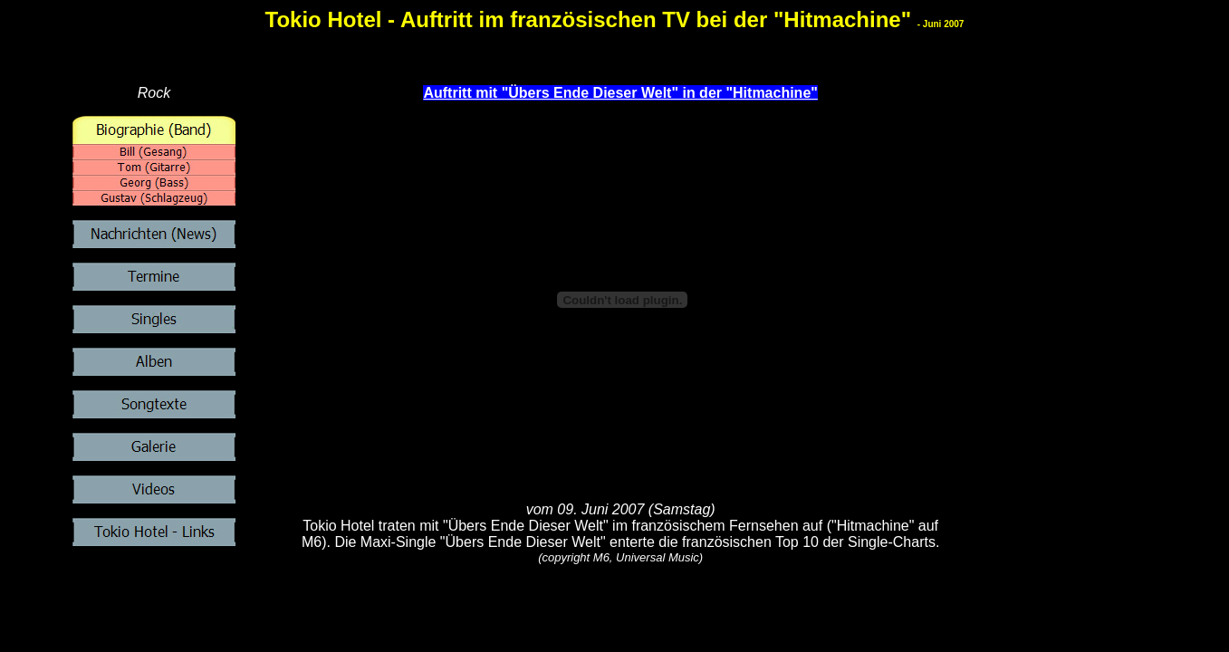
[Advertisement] (625, 606)
